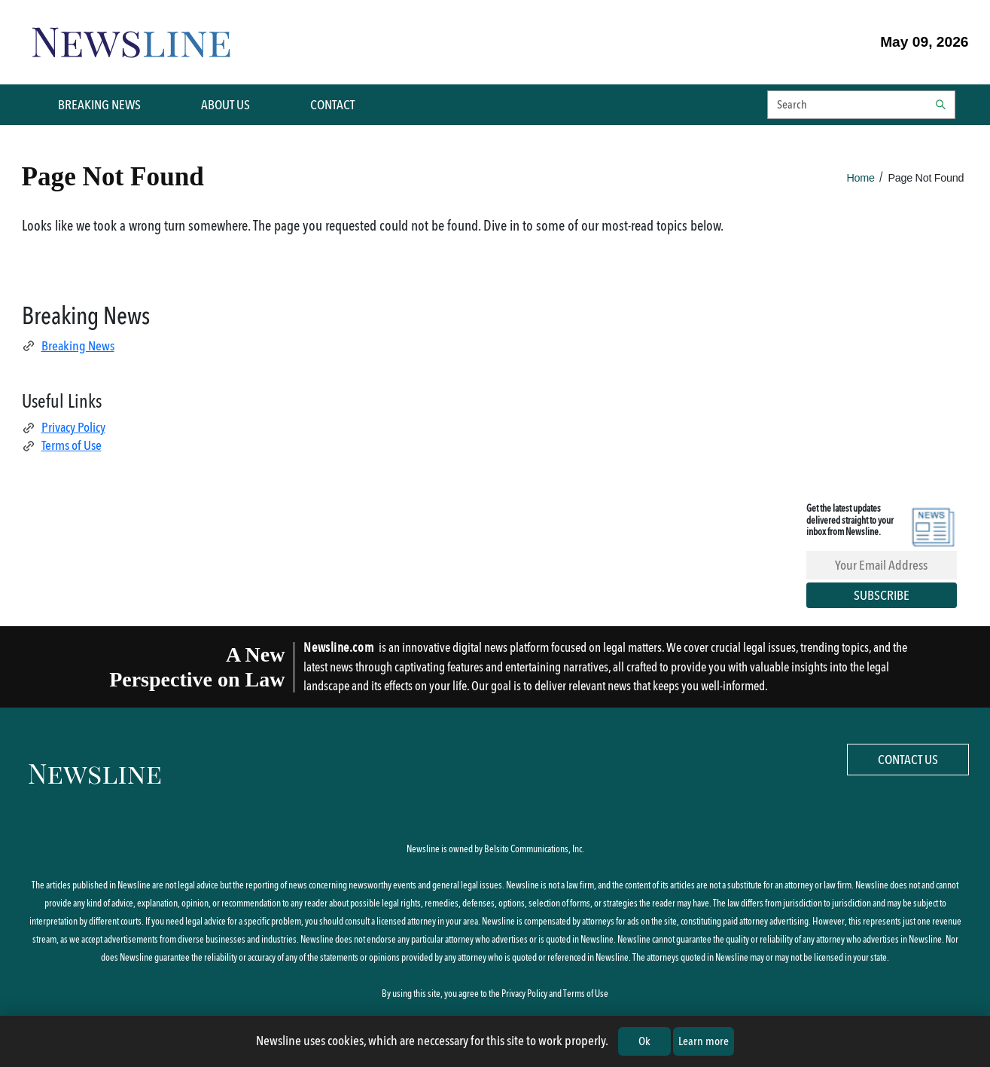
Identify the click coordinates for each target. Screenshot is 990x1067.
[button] (861, 104)
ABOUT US (225, 104)
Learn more (703, 1041)
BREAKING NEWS (99, 104)
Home (861, 178)
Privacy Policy (63, 427)
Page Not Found (926, 178)
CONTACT (332, 104)
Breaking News (68, 346)
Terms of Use (62, 445)
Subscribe (881, 595)
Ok (644, 1041)
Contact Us (908, 759)
